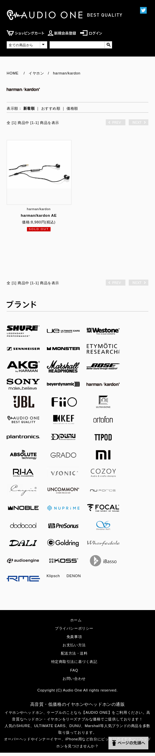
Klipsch (53, 576)
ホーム (76, 620)
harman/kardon (66, 73)
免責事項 (74, 637)
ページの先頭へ (128, 743)
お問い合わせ (74, 679)
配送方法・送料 (74, 653)
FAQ (74, 670)
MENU (126, 39)
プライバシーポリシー (74, 628)
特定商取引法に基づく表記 (74, 662)
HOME (13, 73)
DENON (74, 576)
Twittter (143, 10)
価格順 (72, 108)
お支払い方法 (74, 645)
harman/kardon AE (39, 215)
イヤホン (36, 73)
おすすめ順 (51, 108)
